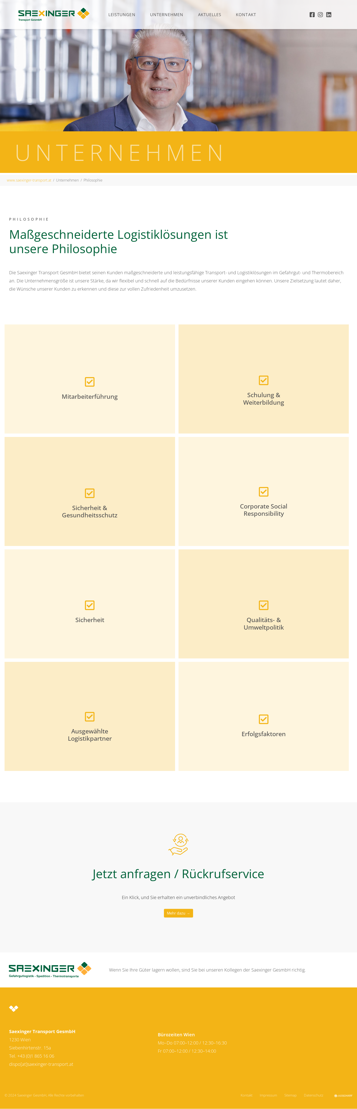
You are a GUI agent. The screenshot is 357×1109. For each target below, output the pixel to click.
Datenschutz (313, 1095)
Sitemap (290, 1095)
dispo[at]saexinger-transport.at (41, 1064)
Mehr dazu (176, 913)
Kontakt (246, 1095)
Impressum (268, 1095)
